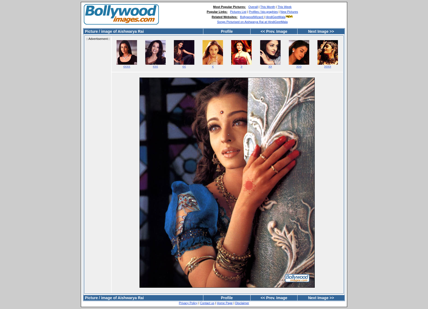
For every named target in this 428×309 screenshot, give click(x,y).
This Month (267, 6)
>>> (299, 66)
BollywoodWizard (252, 17)
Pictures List (238, 11)
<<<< (126, 66)
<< (184, 66)
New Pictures (289, 11)
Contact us (207, 303)
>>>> (327, 66)
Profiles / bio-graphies (263, 11)
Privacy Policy (188, 303)
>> (270, 66)
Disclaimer (242, 303)
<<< (155, 66)
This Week (285, 6)
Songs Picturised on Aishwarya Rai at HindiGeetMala (252, 21)
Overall (253, 6)
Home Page (225, 303)
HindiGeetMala (279, 17)
